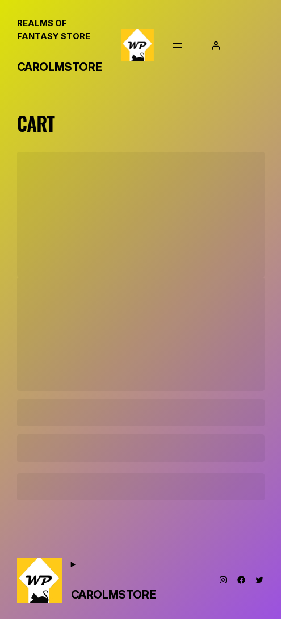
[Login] (216, 45)
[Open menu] (177, 45)
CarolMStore (59, 67)
